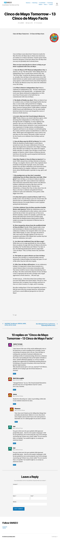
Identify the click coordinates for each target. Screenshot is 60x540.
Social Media (42, 2)
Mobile (40, 4)
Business (28, 2)
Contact (51, 4)
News (45, 4)
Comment (15, 484)
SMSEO (22, 23)
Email (32, 496)
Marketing (34, 2)
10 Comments (39, 23)
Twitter (4, 528)
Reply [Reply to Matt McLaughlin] (14, 389)
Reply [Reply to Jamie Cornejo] (14, 373)
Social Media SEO (10, 536)
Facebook (4, 526)
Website (14, 501)
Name (14, 496)
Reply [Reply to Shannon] (16, 421)
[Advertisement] (30, 44)
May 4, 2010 (30, 23)
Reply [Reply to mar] (14, 443)
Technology (50, 2)
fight (16, 315)
